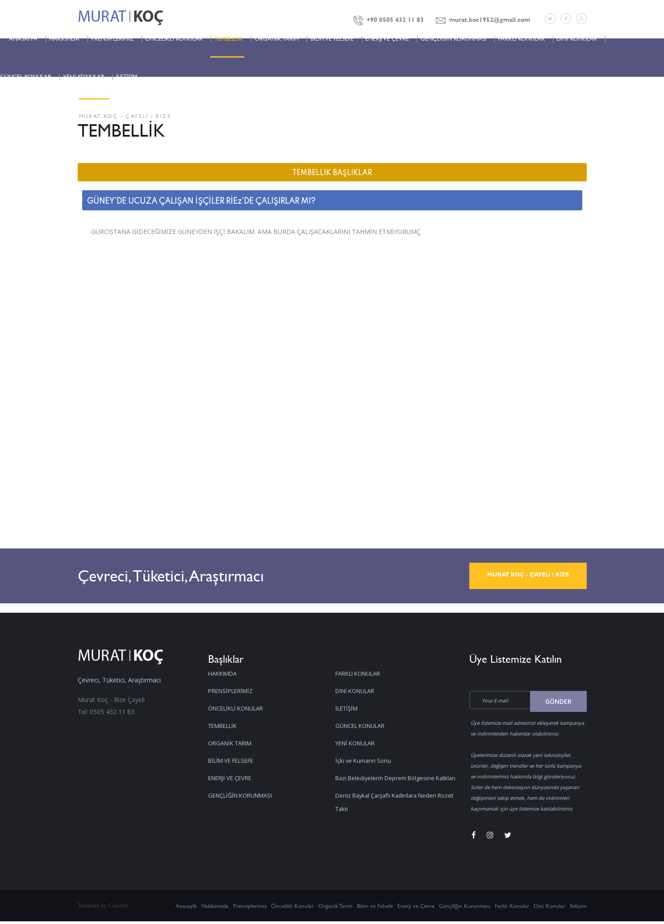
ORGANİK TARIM (277, 38)
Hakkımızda (215, 908)
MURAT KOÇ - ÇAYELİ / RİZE (528, 576)
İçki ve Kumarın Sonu (365, 743)
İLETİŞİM (127, 76)
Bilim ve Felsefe (375, 908)
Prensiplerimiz (250, 908)
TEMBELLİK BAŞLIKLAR (332, 173)
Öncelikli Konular (292, 908)
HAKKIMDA (64, 38)
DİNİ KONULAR (576, 38)
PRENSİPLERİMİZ (112, 38)
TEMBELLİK (228, 38)
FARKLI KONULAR (521, 38)
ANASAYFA (23, 38)
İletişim (578, 908)
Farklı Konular (512, 908)
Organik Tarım (335, 908)
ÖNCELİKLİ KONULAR (174, 38)
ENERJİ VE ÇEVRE (387, 38)
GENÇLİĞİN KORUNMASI (453, 38)
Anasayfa (186, 908)
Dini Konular (549, 908)
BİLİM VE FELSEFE (331, 38)
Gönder (558, 701)
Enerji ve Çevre (415, 908)
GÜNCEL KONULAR (25, 76)
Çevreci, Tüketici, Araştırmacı (203, 576)
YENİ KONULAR (83, 76)
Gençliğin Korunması (464, 908)
